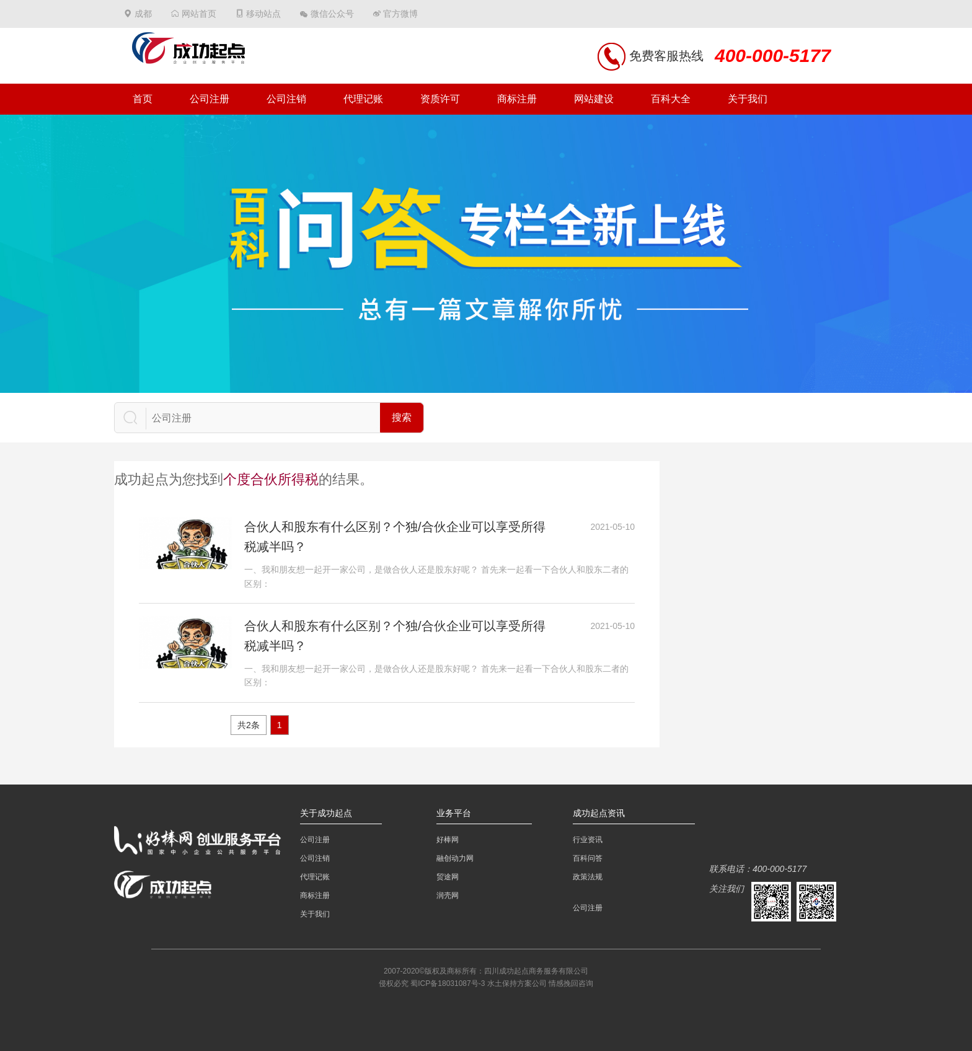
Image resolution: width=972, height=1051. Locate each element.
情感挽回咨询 (571, 983)
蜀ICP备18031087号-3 (447, 983)
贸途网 (447, 877)
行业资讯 (588, 839)
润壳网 (447, 895)
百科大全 (671, 99)
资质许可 (440, 99)
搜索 (402, 417)
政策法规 (588, 877)
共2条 (248, 725)
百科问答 (588, 858)
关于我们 (747, 99)
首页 (142, 99)
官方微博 (400, 14)
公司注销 (286, 99)
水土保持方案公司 (517, 983)
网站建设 (594, 99)
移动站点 (263, 14)
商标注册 (517, 99)
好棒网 (447, 839)
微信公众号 (332, 14)
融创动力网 (455, 858)
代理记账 (363, 99)
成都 (143, 14)
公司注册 (209, 99)
